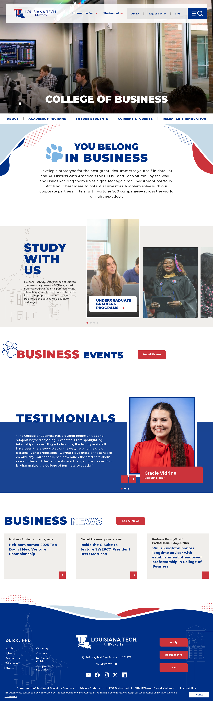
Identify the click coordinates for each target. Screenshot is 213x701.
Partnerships (160, 542)
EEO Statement (119, 688)
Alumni (85, 539)
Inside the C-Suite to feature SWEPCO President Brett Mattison (105, 549)
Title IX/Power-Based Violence (154, 688)
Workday (42, 648)
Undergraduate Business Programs (114, 304)
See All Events (152, 354)
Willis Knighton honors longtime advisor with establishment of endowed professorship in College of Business (177, 557)
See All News (130, 521)
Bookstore (13, 658)
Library (10, 653)
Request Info (157, 13)
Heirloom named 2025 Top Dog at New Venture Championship (33, 549)
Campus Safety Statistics (46, 668)
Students (28, 539)
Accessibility (188, 688)
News (10, 668)
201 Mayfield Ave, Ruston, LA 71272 (108, 657)
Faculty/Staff (174, 539)
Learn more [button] (11, 696)
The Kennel (113, 13)
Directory (12, 663)
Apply (135, 13)
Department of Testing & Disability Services (45, 688)
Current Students (135, 118)
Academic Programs (47, 118)
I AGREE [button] (199, 694)
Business (15, 539)
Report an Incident (43, 660)
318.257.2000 (108, 664)
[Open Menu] (197, 13)
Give (178, 13)
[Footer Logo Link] (106, 642)
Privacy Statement (92, 688)
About (13, 118)
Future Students (92, 118)
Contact (41, 653)
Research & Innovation (184, 118)
